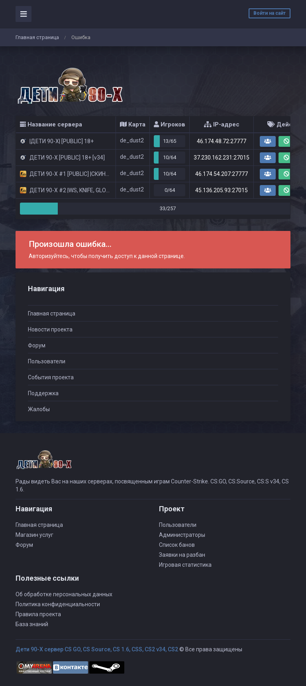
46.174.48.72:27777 (221, 141)
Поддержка (43, 393)
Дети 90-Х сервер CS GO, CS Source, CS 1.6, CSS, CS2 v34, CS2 (97, 649)
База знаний (32, 624)
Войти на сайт (269, 13)
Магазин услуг (34, 535)
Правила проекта (38, 614)
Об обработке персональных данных (64, 594)
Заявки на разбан (182, 555)
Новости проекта (50, 329)
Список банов (177, 545)
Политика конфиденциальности (58, 604)
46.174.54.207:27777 (221, 174)
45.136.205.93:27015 (221, 190)
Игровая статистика (185, 565)
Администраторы (182, 535)
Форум (36, 345)
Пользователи (46, 361)
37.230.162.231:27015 (221, 157)
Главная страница (37, 37)
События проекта (51, 377)
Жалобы (39, 409)
